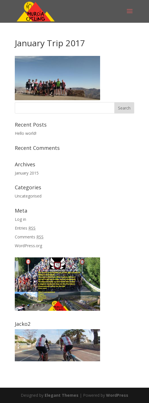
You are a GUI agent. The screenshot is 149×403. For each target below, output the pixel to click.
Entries (25, 228)
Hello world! (25, 133)
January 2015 (27, 173)
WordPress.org (28, 245)
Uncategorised (28, 196)
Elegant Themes (61, 395)
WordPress (117, 395)
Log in (20, 219)
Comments (29, 237)
